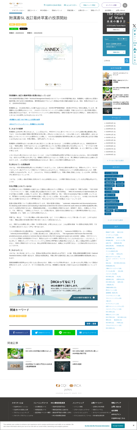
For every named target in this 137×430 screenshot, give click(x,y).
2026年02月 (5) (110, 129)
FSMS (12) (120, 322)
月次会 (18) (120, 185)
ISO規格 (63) (120, 245)
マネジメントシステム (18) (113, 298)
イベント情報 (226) (111, 173)
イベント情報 (78, 406)
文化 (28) (120, 271)
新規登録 (135, 46)
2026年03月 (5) (110, 126)
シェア (21, 332)
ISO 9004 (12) (110, 322)
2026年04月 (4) (110, 123)
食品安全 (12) (118, 320)
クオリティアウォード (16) (113, 309)
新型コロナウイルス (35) (113, 256)
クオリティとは (17, 403)
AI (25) (119, 276)
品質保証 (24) (110, 279)
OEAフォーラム (98, 409)
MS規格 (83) (109, 240)
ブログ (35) (120, 182)
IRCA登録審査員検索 (59, 415)
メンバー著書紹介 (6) (112, 192)
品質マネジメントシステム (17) (115, 306)
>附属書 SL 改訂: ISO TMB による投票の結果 (24, 119)
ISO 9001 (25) (110, 276)
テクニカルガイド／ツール (82, 415)
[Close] (133, 425)
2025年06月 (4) (110, 152)
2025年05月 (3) (110, 154)
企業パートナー (97, 403)
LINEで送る (14, 28)
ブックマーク (89, 332)
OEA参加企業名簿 (98, 415)
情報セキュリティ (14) (112, 314)
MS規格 (18, 24)
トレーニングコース (40, 403)
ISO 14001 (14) (110, 312)
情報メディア (95, 10)
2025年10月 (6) (110, 140)
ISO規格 (24, 24)
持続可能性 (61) (110, 248)
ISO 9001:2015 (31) (119, 263)
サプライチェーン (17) (112, 303)
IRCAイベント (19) (111, 290)
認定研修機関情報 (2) (112, 201)
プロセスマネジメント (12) (113, 325)
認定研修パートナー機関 (42, 412)
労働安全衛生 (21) (111, 287)
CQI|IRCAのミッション (21, 406)
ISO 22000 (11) (110, 328)
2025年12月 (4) (110, 134)
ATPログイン (116, 414)
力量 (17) (108, 301)
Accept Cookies (118, 426)
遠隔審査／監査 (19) (112, 293)
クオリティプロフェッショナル (23, 415)
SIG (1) (108, 214)
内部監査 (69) (118, 243)
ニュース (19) (110, 185)
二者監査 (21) (110, 284)
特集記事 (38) (110, 182)
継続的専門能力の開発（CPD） (62, 412)
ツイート (44, 332)
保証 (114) (120, 232)
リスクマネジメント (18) (113, 295)
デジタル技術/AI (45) (112, 251)
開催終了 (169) (110, 232)
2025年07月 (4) (110, 149)
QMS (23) (120, 282)
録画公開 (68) (110, 245)
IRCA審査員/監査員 (58, 403)
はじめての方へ (72, 5)
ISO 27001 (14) (110, 317)
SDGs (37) (120, 254)
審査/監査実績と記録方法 (60, 409)
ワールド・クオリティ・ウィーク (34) (115, 259)
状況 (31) (108, 263)
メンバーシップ (78, 403)
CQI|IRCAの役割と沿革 (21, 409)
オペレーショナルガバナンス (102, 412)
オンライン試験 (111, 5)
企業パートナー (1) (111, 207)
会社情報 (114, 410)
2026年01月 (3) (110, 131)
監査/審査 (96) (110, 237)
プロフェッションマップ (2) (114, 204)
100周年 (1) (109, 210)
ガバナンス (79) (120, 240)
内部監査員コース (40, 409)
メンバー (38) (110, 254)
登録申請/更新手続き (59, 406)
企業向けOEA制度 (98, 406)
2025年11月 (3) (110, 137)
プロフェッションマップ (21, 412)
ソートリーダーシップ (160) (114, 176)
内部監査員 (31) (110, 266)
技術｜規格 (91, 324)
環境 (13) (108, 320)
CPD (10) (108, 188)
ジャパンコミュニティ (81, 412)
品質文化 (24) (120, 279)
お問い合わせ (120, 10)
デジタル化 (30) (110, 271)
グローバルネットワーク (82, 409)
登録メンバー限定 (89, 5)
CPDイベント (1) (120, 210)
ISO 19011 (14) (122, 317)
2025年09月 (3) (110, 143)
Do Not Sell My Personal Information (97, 426)
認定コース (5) (110, 195)
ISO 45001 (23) (110, 282)
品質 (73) (108, 243)
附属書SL (12, 24)
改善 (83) (119, 237)
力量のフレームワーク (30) (113, 268)
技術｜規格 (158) (110, 179)
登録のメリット (57, 10)
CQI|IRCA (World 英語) (53, 5)
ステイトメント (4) (111, 198)
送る (67, 332)
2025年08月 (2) (110, 146)
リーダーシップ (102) (112, 235)
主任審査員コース (40, 406)
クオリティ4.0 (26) (111, 274)
